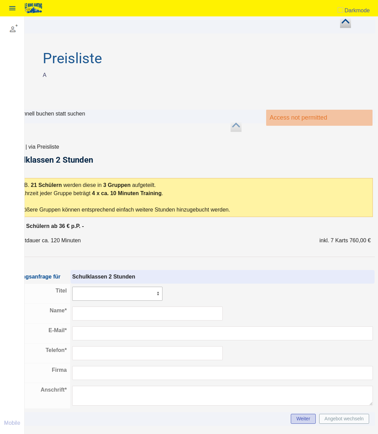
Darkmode (354, 10)
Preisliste (94, 58)
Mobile (12, 423)
